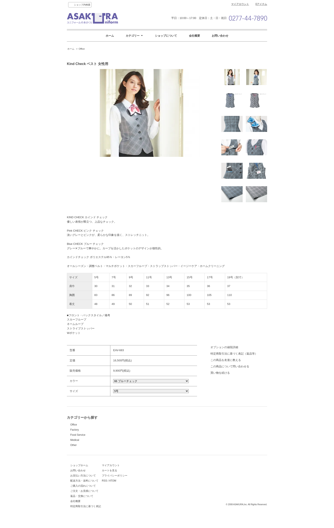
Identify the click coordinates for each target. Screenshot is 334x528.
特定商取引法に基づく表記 (85, 508)
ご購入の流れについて (83, 487)
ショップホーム (79, 467)
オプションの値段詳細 (224, 347)
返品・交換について (81, 498)
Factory (74, 429)
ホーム (110, 35)
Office (82, 49)
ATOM (130, 482)
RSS (122, 482)
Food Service (77, 434)
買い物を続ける (220, 372)
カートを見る (127, 472)
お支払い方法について (83, 477)
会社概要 (194, 35)
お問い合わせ (220, 35)
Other (73, 445)
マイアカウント (240, 4)
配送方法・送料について (84, 482)
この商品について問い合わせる (229, 366)
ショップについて (166, 35)
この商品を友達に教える (225, 360)
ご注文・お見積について (84, 493)
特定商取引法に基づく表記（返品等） (234, 353)
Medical (74, 440)
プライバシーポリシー (132, 477)
